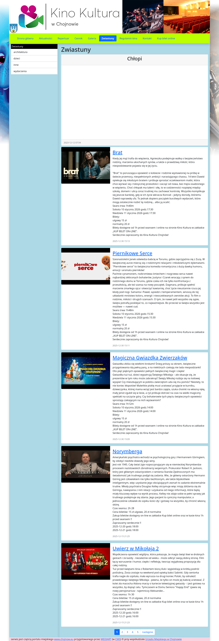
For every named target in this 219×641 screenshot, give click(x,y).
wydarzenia (20, 71)
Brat (117, 152)
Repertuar (63, 38)
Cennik (79, 38)
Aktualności (45, 38)
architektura (20, 52)
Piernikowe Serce (132, 253)
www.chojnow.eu (63, 639)
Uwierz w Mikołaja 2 (136, 548)
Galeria (92, 38)
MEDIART (106, 639)
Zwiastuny (108, 38)
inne (16, 64)
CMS (117, 639)
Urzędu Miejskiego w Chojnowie (163, 639)
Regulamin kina (128, 38)
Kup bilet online (166, 38)
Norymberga (127, 451)
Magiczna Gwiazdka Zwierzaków (150, 357)
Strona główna (25, 38)
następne (147, 632)
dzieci (17, 58)
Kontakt (147, 38)
